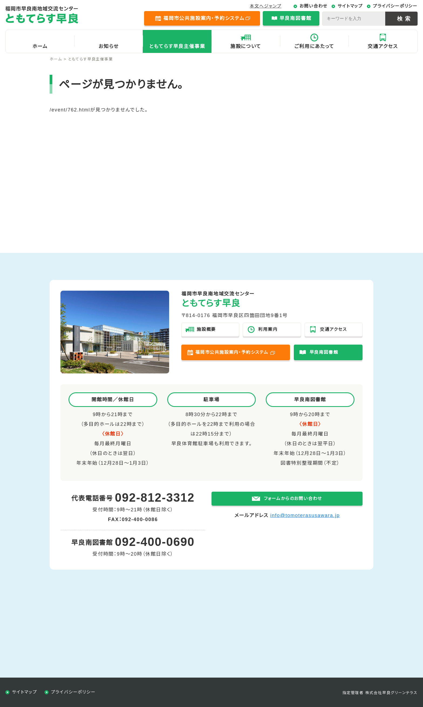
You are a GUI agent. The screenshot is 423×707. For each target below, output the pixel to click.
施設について (245, 46)
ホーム (39, 46)
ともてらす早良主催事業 (177, 46)
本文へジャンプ (266, 6)
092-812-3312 (155, 497)
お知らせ (108, 46)
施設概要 (206, 329)
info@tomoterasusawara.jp (305, 524)
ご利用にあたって (314, 46)
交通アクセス (383, 46)
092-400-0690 (155, 541)
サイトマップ (350, 6)
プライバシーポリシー (395, 6)
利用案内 (267, 329)
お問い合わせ (313, 6)
